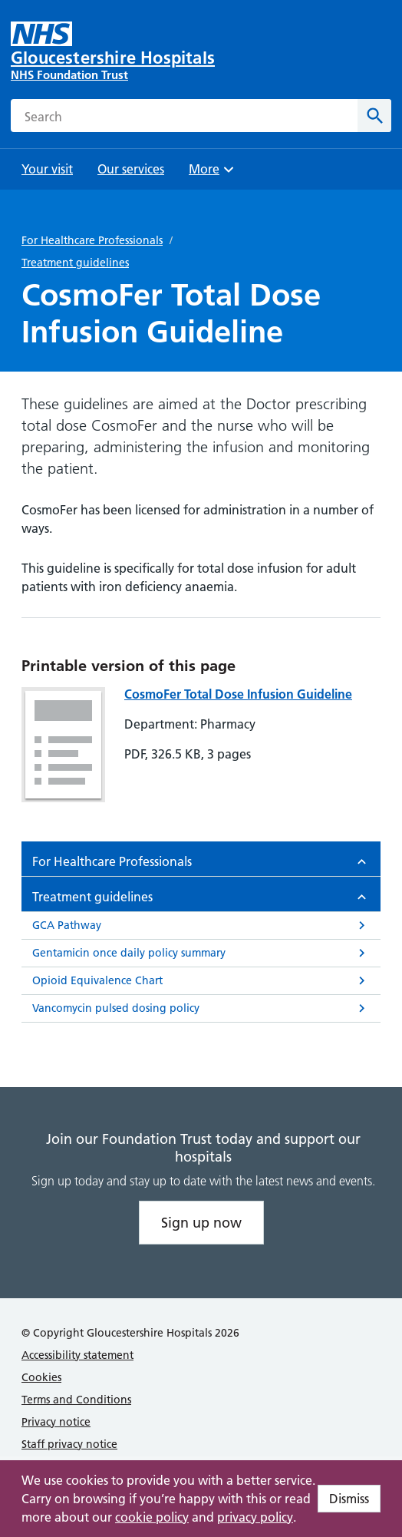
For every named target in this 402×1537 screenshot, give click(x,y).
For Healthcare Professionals (92, 240)
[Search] (374, 115)
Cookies (41, 1377)
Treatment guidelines (75, 262)
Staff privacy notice (69, 1444)
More (213, 173)
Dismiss (349, 1498)
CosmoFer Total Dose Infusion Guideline (238, 694)
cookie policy (152, 1517)
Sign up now (201, 1222)
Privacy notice (56, 1422)
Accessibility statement (77, 1355)
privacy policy (255, 1517)
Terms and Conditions (76, 1399)
